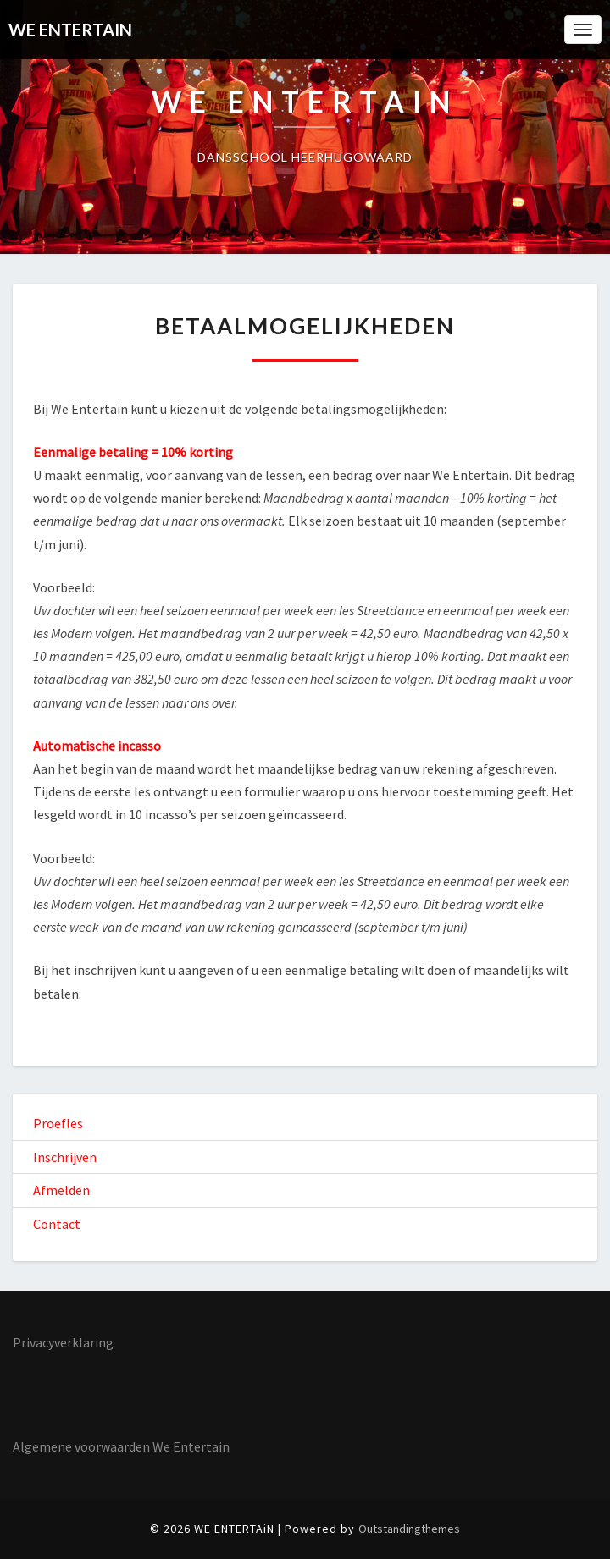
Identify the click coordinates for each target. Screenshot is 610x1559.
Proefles (58, 1123)
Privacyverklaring (63, 1342)
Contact (56, 1223)
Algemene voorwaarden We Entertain (121, 1446)
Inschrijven (65, 1157)
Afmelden (61, 1190)
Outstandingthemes (409, 1528)
